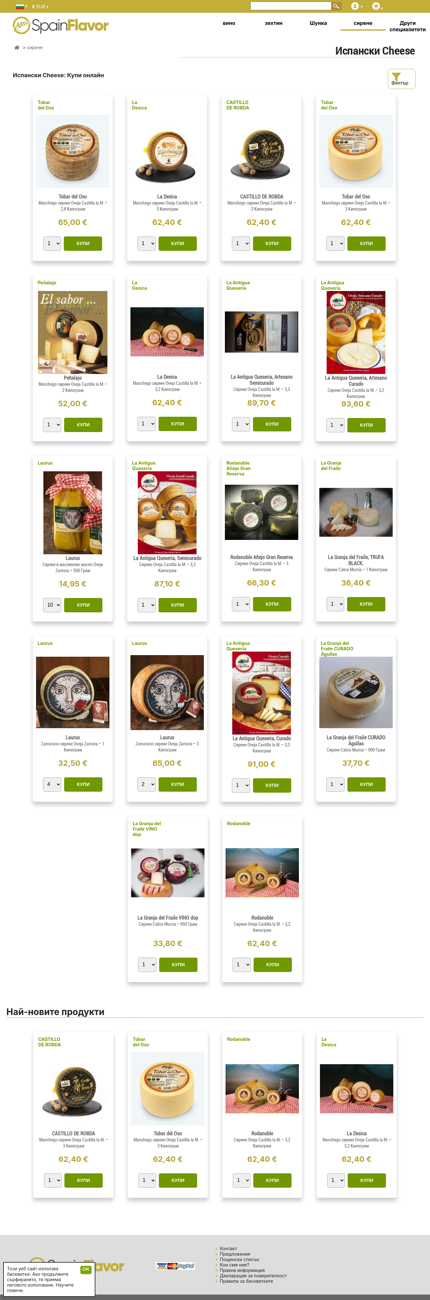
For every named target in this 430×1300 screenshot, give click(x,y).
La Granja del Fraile (331, 465)
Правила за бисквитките (246, 1281)
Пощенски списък (239, 1259)
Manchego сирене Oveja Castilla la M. (72, 202)
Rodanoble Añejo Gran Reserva (238, 468)
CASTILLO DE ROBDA (237, 105)
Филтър (399, 79)
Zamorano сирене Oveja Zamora (70, 743)
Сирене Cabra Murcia (343, 569)
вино (229, 23)
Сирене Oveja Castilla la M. (257, 389)
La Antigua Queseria (238, 285)
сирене (363, 23)
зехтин (273, 23)
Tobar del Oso (46, 105)
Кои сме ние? (234, 1264)
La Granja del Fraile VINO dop (147, 829)
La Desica (139, 105)
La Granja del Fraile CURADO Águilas (337, 648)
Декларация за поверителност (253, 1275)
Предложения (235, 1254)
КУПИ (83, 243)
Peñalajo (47, 282)
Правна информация (242, 1270)
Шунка (318, 23)
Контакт (228, 1248)
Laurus (45, 463)
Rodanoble (238, 823)
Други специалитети (407, 26)
